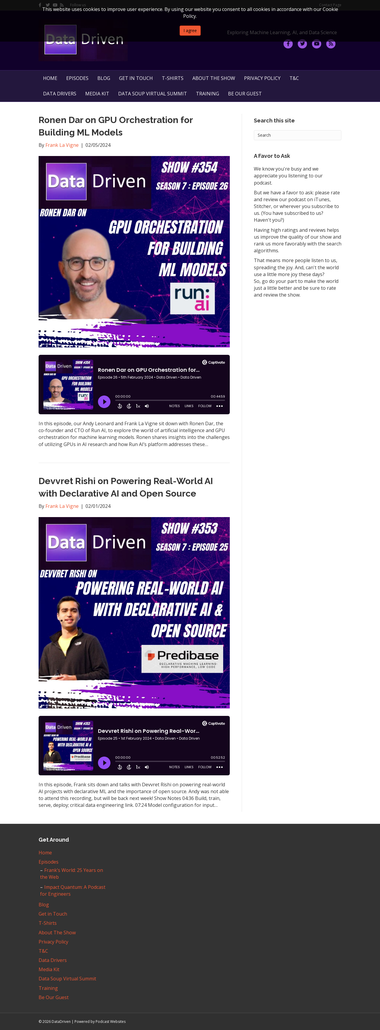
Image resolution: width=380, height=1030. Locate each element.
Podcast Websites (111, 1021)
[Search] (297, 135)
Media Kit (97, 93)
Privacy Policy (262, 78)
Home (50, 78)
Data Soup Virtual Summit (152, 93)
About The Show (213, 78)
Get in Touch (136, 78)
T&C (294, 78)
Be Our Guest (245, 93)
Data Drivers (59, 93)
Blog (103, 78)
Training (207, 93)
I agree (190, 30)
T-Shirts (172, 78)
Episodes (77, 78)
